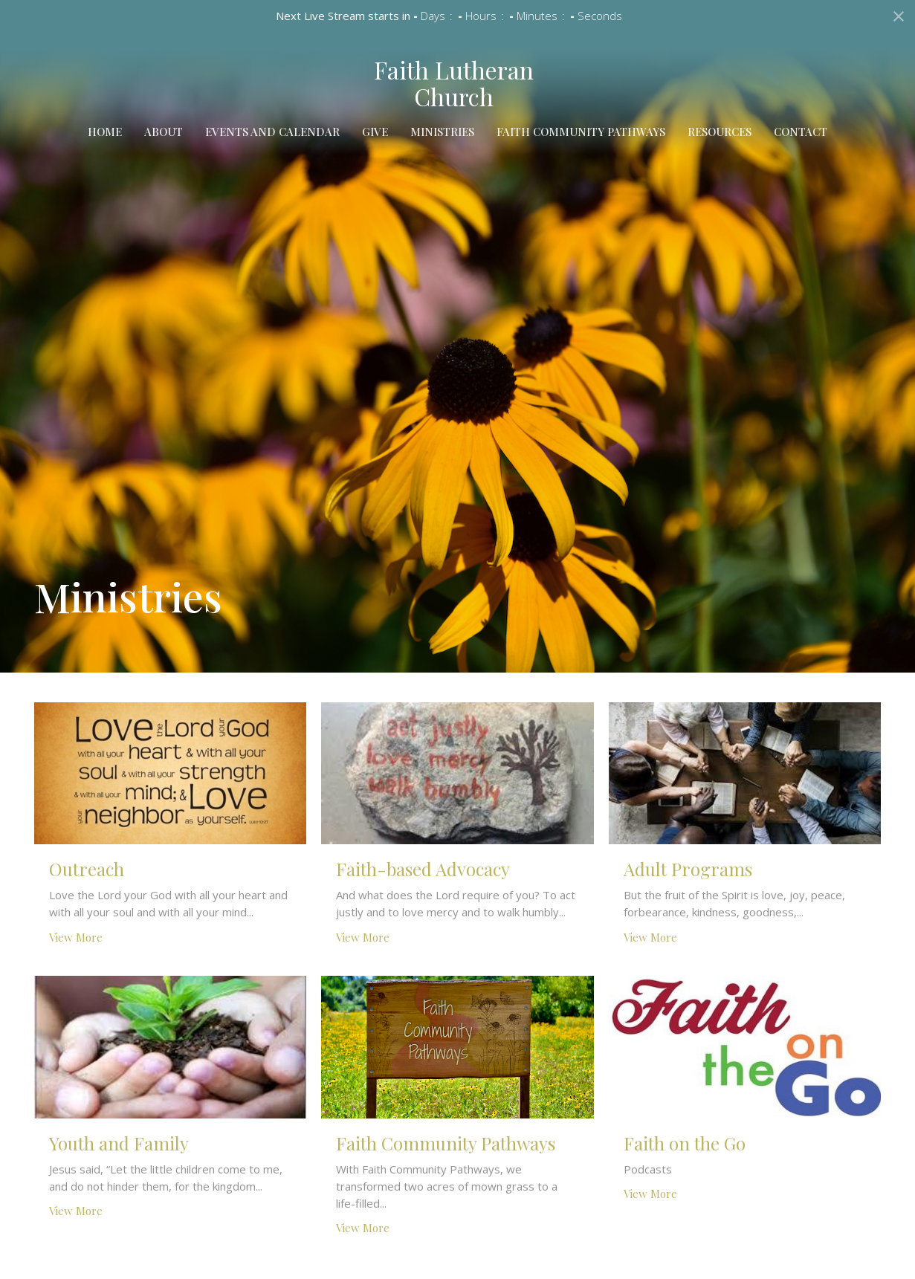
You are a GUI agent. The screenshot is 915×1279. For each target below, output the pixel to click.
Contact (800, 131)
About (163, 131)
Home (105, 131)
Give (375, 131)
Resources (719, 131)
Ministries (442, 131)
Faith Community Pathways (581, 131)
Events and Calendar (272, 131)
